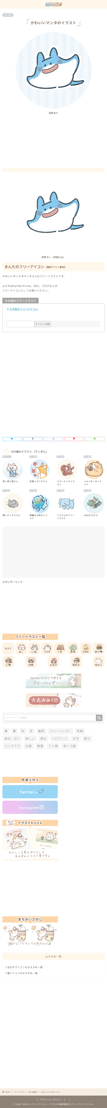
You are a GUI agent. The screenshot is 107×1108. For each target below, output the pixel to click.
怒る (43, 739)
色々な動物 (8, 15)
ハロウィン (59, 739)
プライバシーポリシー (51, 1099)
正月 (76, 739)
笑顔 (80, 731)
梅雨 (41, 731)
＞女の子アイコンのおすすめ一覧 (24, 967)
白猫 (29, 746)
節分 (87, 739)
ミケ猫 (53, 746)
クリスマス (12, 746)
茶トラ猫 (69, 746)
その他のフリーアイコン (23, 309)
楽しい (30, 739)
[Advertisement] (54, 138)
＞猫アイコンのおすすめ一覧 (21, 973)
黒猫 (40, 746)
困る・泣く (12, 739)
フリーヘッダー (61, 731)
